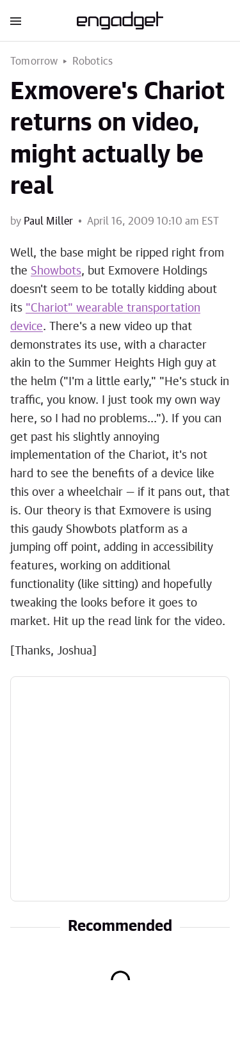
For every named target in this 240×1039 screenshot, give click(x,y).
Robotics (92, 61)
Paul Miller (48, 221)
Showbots (56, 271)
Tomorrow (34, 61)
